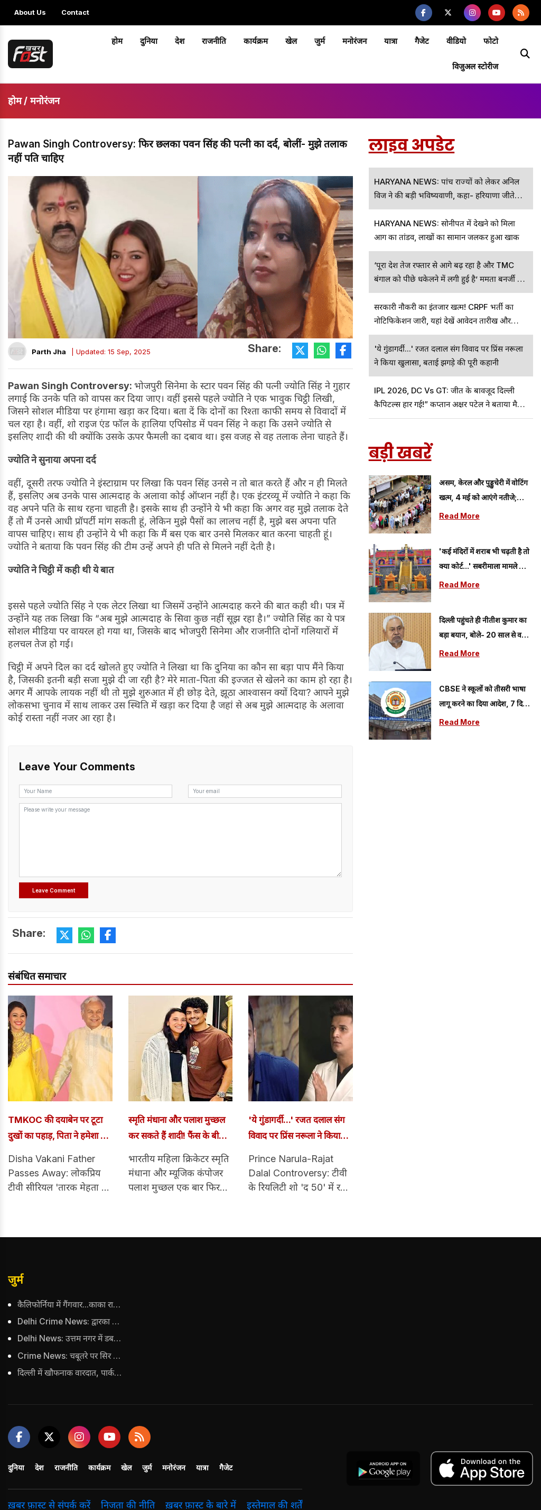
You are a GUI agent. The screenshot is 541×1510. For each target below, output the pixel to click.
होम (117, 41)
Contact (75, 12)
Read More (459, 515)
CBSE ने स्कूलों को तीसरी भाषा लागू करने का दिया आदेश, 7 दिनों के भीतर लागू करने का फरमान (484, 697)
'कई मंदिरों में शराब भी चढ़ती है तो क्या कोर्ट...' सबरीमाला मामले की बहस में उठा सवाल (484, 560)
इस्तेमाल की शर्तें (274, 1502)
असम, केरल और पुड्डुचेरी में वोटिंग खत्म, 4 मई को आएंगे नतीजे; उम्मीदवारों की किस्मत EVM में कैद (486, 491)
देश (179, 41)
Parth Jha (49, 351)
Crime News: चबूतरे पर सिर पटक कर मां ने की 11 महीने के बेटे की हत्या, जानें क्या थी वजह (70, 1354)
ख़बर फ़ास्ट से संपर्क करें (49, 1502)
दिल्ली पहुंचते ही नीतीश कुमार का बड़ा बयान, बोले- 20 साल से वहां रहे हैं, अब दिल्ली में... (483, 628)
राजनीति (214, 41)
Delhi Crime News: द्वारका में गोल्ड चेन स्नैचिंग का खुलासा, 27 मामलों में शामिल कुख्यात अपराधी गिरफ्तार (70, 1321)
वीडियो (456, 41)
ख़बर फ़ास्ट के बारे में (200, 1502)
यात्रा (390, 41)
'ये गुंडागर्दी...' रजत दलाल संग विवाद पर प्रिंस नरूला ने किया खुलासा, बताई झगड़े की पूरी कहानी (297, 1129)
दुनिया (148, 41)
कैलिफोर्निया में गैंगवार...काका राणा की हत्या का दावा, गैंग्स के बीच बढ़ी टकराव (70, 1304)
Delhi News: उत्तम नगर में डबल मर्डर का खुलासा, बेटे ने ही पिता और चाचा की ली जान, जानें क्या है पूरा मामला (70, 1337)
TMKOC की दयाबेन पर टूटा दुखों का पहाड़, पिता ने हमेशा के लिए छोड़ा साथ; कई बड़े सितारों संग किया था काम (58, 1129)
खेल (291, 41)
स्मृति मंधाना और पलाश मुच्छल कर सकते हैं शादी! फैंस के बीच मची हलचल (177, 1129)
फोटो (490, 41)
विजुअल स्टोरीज (475, 66)
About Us (30, 12)
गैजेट (422, 41)
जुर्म (319, 41)
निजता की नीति (128, 1502)
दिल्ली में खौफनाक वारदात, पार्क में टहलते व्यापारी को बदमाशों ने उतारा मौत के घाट (70, 1371)
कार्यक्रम (256, 41)
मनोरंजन (354, 41)
